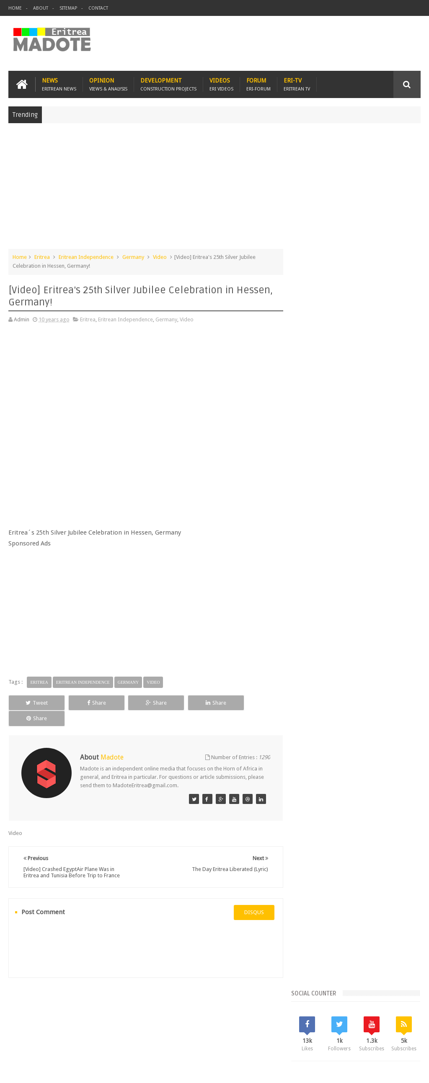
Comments (358, 612)
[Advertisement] (214, 190)
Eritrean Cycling (318, 683)
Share (89, 702)
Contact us (399, 1028)
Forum (258, 84)
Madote (72, 1070)
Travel (132, 1028)
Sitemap (68, 8)
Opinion (108, 84)
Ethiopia (372, 697)
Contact (98, 8)
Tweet (34, 702)
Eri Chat (275, 1028)
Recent (317, 612)
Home (15, 8)
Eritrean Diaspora (365, 683)
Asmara (309, 668)
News (59, 84)
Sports (370, 711)
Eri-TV (297, 84)
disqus (251, 896)
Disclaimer (408, 1070)
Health (396, 697)
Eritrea (42, 257)
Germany (133, 257)
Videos (221, 84)
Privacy (384, 1070)
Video (160, 257)
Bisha (332, 668)
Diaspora (95, 1028)
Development (168, 84)
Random (399, 612)
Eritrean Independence (86, 257)
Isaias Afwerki (317, 711)
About (40, 8)
